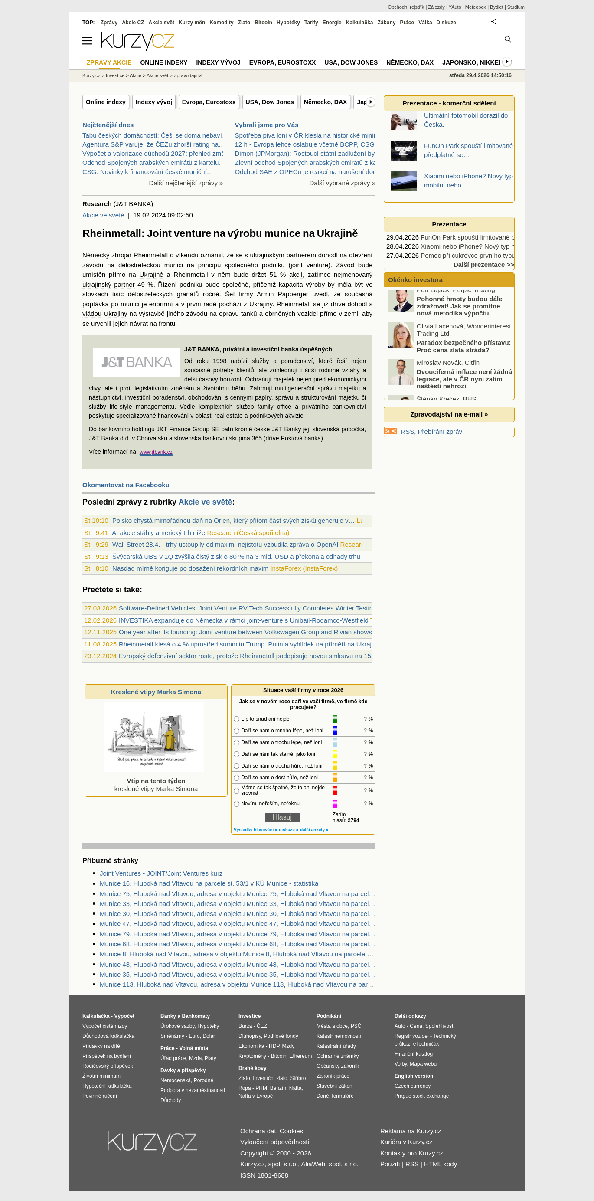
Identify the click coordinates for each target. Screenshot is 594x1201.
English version (414, 1076)
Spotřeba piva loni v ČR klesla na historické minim (307, 135)
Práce (407, 23)
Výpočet (124, 1016)
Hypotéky (288, 23)
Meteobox (475, 7)
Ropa (244, 1088)
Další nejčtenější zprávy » (186, 183)
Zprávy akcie (109, 62)
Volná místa (193, 1048)
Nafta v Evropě (255, 1096)
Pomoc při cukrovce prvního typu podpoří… (483, 255)
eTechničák (426, 1044)
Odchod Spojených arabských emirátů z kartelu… (153, 162)
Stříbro (298, 1078)
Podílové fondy (281, 1036)
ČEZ (262, 1026)
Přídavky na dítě (101, 1046)
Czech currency (413, 1086)
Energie (332, 23)
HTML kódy (440, 1164)
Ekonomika (251, 1046)
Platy (210, 1058)
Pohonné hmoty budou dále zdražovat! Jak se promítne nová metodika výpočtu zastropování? (446, 314)
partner (124, 284)
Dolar (208, 1036)
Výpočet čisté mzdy (104, 1026)
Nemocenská (175, 1080)
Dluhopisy (249, 1036)
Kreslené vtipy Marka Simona (156, 692)
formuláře (343, 1096)
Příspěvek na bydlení (106, 1056)
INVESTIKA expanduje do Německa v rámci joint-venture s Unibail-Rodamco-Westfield (244, 620)
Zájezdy (436, 7)
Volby (401, 1064)
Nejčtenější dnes (108, 124)
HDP (274, 1046)
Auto (400, 1026)
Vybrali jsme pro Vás (267, 124)
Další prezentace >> (484, 264)
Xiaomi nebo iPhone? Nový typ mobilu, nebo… (488, 246)
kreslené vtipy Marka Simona (154, 780)
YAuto (455, 7)
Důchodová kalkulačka (108, 1036)
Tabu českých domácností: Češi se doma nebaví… (155, 135)
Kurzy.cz (91, 75)
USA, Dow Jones (270, 101)
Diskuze (446, 23)
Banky (168, 1016)
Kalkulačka (359, 23)
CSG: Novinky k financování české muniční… (147, 171)
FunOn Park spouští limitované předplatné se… (489, 237)
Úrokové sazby (177, 1026)
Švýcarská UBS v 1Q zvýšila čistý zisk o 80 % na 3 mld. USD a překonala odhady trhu (236, 556)
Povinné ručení (99, 1096)
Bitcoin (263, 23)
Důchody (170, 1100)
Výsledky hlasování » (255, 829)
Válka (425, 23)
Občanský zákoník (338, 1066)
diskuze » (288, 829)
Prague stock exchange (422, 1096)
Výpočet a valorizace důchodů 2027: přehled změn (155, 153)
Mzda (195, 1058)
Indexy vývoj (154, 101)
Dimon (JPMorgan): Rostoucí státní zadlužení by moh (312, 153)
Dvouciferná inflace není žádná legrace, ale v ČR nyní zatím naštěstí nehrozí (464, 384)
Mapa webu (423, 1064)
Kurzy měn (192, 23)
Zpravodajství (188, 75)
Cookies (291, 1131)
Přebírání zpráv (440, 431)
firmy (246, 294)
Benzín (278, 1088)
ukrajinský (96, 284)
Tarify (311, 23)
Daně (323, 1096)
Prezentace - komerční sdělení (449, 103)
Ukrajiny (260, 304)
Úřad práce (173, 1058)
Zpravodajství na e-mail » (449, 414)
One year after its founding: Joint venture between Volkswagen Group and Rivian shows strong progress (269, 632)
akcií (296, 274)
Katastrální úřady (336, 1046)
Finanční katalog (414, 1054)
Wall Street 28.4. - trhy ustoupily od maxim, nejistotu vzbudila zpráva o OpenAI (225, 544)
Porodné (203, 1080)
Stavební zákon (334, 1086)
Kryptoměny (252, 1056)
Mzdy (288, 1046)
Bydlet (496, 7)
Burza (245, 1026)
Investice (115, 75)
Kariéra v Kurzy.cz (406, 1141)
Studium (516, 7)
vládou (91, 313)
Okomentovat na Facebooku (126, 485)
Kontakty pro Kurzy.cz (411, 1153)
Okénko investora (414, 279)
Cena (416, 1026)
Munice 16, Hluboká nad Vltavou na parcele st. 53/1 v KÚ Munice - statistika (209, 883)
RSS (407, 431)
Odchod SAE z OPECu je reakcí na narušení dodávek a (315, 171)
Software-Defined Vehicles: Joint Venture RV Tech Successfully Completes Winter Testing (247, 608)
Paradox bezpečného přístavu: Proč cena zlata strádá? (464, 351)
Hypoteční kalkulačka (106, 1086)
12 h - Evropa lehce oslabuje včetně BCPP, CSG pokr (312, 144)
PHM (261, 1088)
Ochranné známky (338, 1056)
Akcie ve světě (103, 215)
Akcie (135, 75)
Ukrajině (151, 274)
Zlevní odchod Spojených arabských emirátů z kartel (310, 162)
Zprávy (109, 23)
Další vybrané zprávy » (342, 183)
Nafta (295, 1088)
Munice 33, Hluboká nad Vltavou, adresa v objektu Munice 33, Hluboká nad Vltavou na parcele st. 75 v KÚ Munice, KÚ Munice (237, 903)
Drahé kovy (252, 1068)
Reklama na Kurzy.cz (410, 1131)
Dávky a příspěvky (183, 1070)
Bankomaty (196, 1016)
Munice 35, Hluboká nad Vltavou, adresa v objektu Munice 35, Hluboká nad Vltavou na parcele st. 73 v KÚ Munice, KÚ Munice (237, 974)
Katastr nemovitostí (339, 1036)
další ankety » (314, 829)
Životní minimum (101, 1076)
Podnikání (329, 1016)
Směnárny (172, 1036)
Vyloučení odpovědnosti (274, 1141)
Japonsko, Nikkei (471, 62)
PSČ (356, 1026)
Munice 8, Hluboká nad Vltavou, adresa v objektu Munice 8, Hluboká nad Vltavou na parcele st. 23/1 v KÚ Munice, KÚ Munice (237, 954)
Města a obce (332, 1026)
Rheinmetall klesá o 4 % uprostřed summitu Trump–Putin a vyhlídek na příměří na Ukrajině (249, 644)
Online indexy (106, 101)
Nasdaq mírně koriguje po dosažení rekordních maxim (190, 568)
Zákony (386, 23)
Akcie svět (161, 23)
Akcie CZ (133, 23)
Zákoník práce (333, 1076)
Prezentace (449, 224)
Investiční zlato (270, 1078)
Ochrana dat (258, 1131)
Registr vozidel (412, 1036)
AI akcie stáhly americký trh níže (158, 532)
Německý (96, 255)
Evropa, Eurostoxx (209, 101)
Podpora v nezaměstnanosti (192, 1090)
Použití (390, 1164)
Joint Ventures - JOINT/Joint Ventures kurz (161, 873)
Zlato (244, 23)
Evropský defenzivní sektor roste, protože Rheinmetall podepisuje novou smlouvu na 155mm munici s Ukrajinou (280, 656)
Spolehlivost (439, 1026)
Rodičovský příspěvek (107, 1066)
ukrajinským (267, 255)
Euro (194, 1036)
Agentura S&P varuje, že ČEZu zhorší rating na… (153, 144)
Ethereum (300, 1056)
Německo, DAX (325, 101)
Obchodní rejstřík (406, 7)
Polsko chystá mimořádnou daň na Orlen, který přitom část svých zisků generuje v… (233, 520)
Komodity (221, 23)
